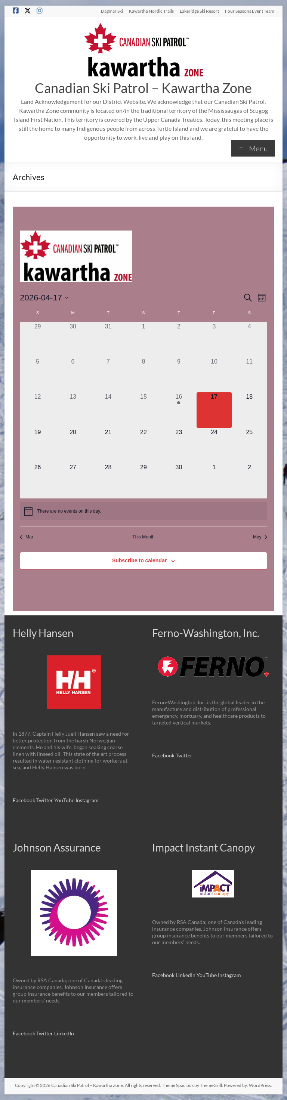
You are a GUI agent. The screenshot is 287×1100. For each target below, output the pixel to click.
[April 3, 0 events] (214, 339)
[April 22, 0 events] (143, 445)
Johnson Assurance (57, 847)
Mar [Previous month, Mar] (26, 537)
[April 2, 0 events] (178, 339)
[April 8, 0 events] (143, 374)
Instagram (87, 800)
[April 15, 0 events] (143, 409)
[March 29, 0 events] (37, 339)
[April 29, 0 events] (143, 480)
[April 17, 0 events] (214, 409)
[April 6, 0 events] (72, 374)
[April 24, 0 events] (214, 445)
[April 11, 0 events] (249, 374)
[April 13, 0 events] (72, 409)
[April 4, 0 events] (249, 339)
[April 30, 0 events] (178, 480)
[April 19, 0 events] (37, 445)
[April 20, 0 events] (72, 445)
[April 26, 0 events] (37, 480)
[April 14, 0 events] (108, 409)
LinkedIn (64, 1033)
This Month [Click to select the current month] (143, 537)
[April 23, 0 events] (178, 445)
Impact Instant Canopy (203, 847)
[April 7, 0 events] (108, 374)
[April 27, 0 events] (72, 480)
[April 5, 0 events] (37, 374)
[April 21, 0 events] (108, 445)
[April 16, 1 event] (178, 409)
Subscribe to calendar (139, 560)
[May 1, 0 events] (214, 480)
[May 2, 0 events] (249, 480)
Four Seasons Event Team (249, 10)
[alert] (143, 511)
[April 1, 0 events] (143, 339)
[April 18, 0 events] (249, 409)
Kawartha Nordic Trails (151, 10)
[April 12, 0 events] (37, 409)
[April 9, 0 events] (178, 374)
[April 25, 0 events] (249, 445)
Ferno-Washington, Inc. (205, 633)
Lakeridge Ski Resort (199, 10)
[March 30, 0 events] (72, 339)
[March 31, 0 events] (108, 339)
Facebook (24, 800)
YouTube (64, 800)
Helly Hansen (43, 633)
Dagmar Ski (112, 10)
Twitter (45, 800)
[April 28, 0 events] (108, 480)
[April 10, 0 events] (214, 374)
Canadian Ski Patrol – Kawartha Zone (143, 88)
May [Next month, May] (260, 537)
